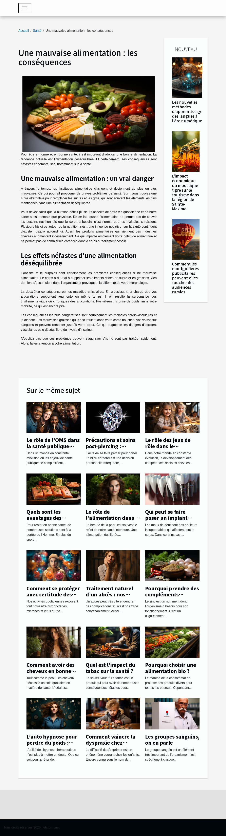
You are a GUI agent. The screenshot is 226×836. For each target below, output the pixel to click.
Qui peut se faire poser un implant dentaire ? (166, 517)
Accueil (23, 30)
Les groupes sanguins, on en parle (172, 739)
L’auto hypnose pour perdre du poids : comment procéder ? (52, 742)
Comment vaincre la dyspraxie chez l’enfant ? (110, 742)
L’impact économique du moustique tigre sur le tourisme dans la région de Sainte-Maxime (185, 192)
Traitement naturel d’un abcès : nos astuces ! (109, 594)
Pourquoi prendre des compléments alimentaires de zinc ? (172, 594)
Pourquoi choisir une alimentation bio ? (170, 667)
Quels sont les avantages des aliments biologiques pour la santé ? (52, 521)
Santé (37, 30)
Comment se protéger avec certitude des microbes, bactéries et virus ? (53, 597)
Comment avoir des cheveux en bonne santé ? (50, 671)
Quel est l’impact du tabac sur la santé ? (110, 667)
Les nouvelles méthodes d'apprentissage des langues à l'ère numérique (187, 111)
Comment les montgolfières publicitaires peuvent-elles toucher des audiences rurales (185, 278)
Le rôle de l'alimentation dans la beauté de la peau (113, 517)
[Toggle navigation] (24, 8)
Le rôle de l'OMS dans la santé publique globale (53, 446)
